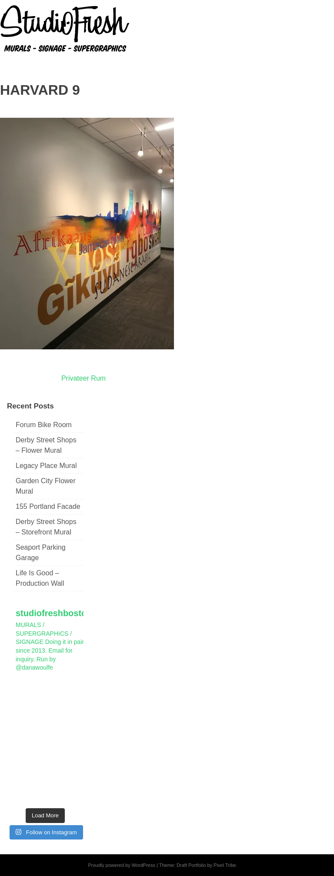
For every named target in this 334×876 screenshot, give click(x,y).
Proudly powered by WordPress (121, 865)
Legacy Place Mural (46, 465)
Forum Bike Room (44, 424)
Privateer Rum (83, 378)
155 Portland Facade (48, 506)
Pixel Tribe (225, 865)
